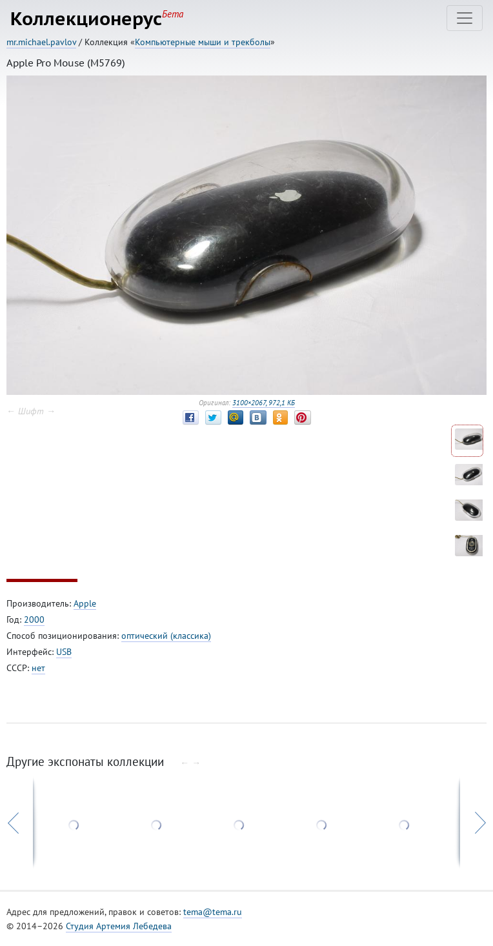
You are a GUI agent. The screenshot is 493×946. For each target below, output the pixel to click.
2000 (34, 619)
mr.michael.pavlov (41, 42)
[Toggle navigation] (465, 18)
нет (38, 668)
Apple (85, 603)
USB (64, 652)
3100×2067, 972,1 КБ (263, 402)
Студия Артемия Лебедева (119, 926)
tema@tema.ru (212, 912)
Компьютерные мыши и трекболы (202, 42)
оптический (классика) (166, 635)
